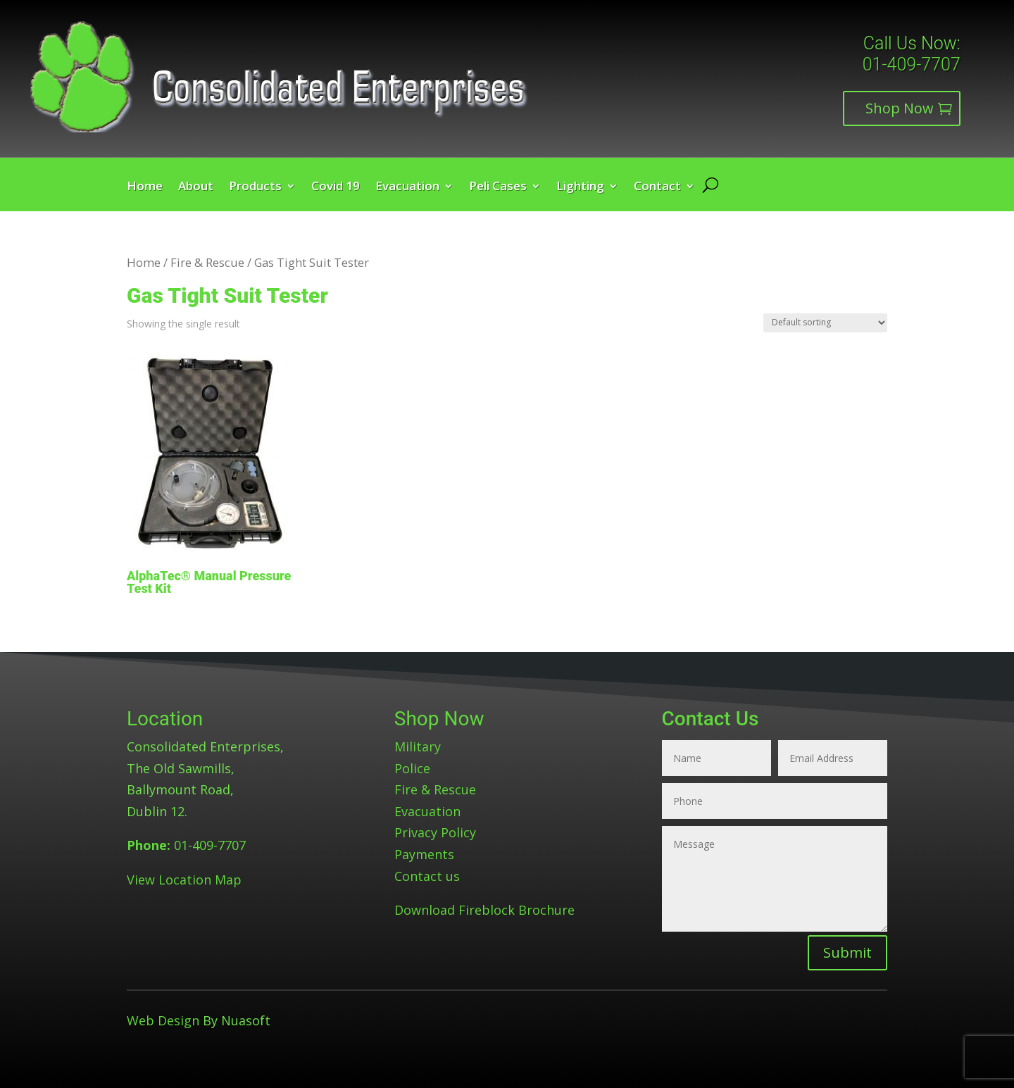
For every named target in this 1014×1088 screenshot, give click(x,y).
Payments (424, 854)
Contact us (427, 876)
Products (255, 187)
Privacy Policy (435, 832)
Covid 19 (335, 187)
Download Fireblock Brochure (484, 909)
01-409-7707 (911, 64)
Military (417, 746)
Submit (847, 952)
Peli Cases (498, 187)
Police (412, 768)
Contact (657, 187)
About (195, 187)
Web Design (163, 1020)
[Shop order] (825, 322)
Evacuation (407, 187)
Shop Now (899, 108)
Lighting (580, 187)
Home (145, 187)
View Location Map (184, 879)
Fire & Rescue (207, 262)
